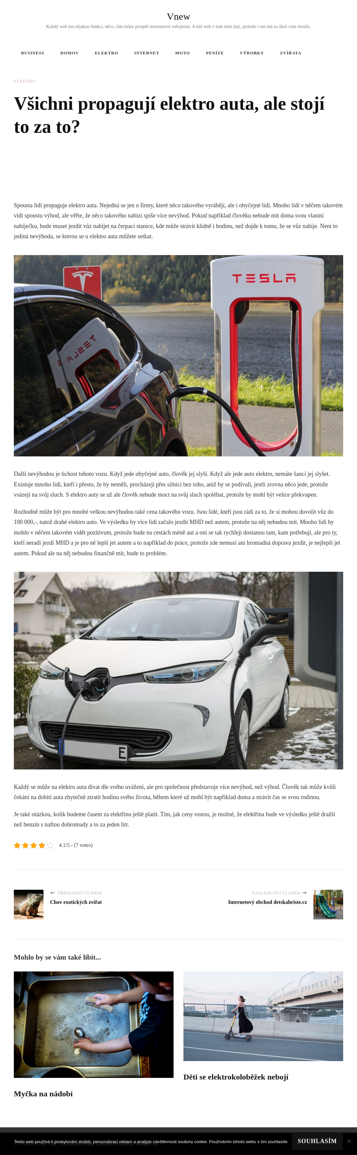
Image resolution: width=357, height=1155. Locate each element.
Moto (182, 52)
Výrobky (252, 52)
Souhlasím (317, 1141)
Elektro (106, 52)
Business (32, 52)
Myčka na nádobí (43, 1093)
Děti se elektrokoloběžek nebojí (235, 1077)
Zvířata (290, 52)
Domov (69, 52)
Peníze (215, 52)
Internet (146, 52)
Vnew (178, 16)
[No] (348, 1141)
